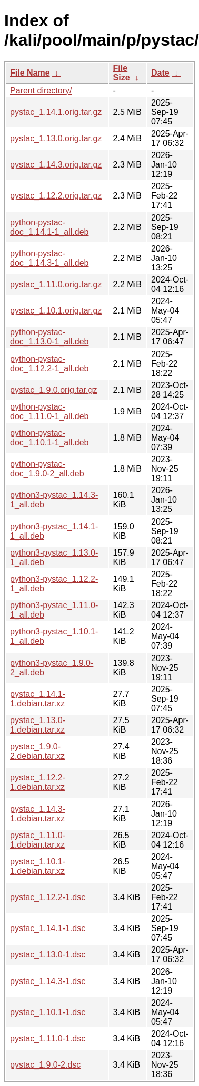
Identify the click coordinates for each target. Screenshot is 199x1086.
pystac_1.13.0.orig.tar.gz (56, 138)
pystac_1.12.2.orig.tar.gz (56, 195)
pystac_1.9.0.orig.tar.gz (53, 389)
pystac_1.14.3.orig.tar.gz (56, 164)
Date (160, 72)
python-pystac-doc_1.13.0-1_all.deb (49, 337)
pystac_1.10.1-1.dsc (47, 1012)
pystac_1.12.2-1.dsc (47, 897)
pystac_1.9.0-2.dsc (45, 1064)
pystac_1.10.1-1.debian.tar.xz (37, 866)
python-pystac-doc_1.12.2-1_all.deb (49, 363)
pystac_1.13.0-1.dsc (47, 954)
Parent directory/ (41, 90)
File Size (121, 73)
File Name (30, 72)
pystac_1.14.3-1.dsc (47, 981)
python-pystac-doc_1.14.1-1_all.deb (49, 227)
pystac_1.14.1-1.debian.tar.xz (37, 699)
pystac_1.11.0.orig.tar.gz (56, 284)
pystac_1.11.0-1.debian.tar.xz (37, 840)
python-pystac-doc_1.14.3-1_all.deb (49, 258)
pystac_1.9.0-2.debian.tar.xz (37, 751)
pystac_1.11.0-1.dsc (47, 1038)
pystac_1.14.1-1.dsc (47, 928)
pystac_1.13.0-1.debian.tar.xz (37, 725)
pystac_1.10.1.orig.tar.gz (56, 310)
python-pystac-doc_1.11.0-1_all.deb (49, 411)
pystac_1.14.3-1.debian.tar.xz (37, 814)
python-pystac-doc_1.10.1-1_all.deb (49, 438)
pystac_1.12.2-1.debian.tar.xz (37, 782)
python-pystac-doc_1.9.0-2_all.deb (47, 469)
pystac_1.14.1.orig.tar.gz (56, 112)
